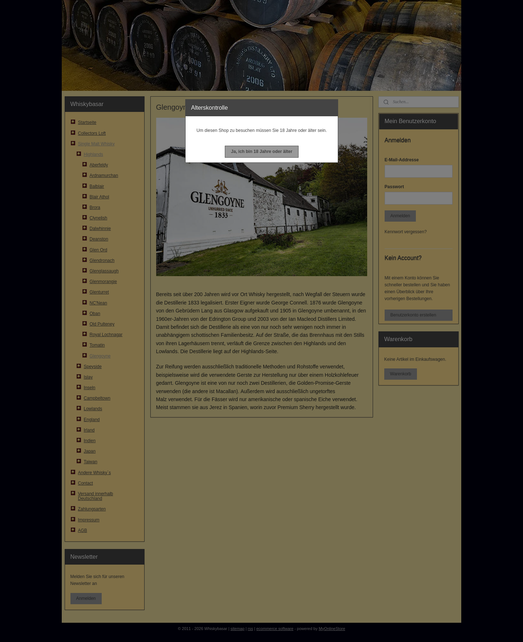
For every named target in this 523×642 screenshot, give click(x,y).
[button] (262, 152)
